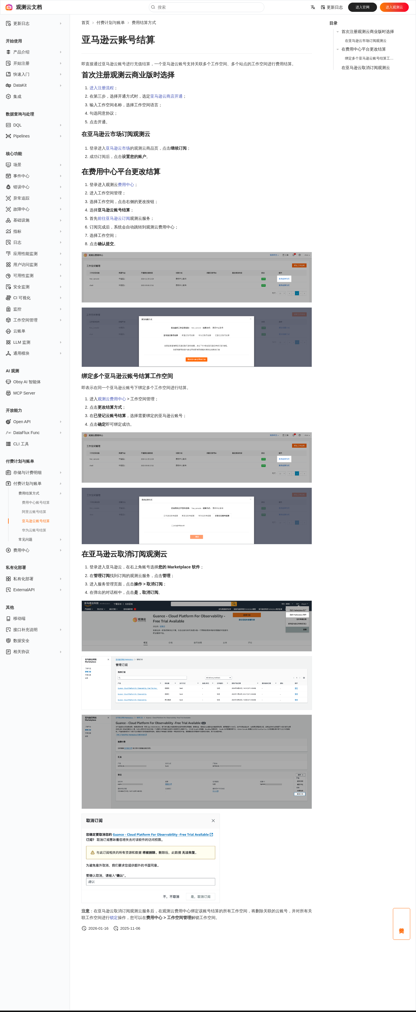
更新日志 (332, 7)
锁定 (114, 917)
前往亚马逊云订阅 (114, 218)
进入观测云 (394, 7)
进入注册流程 (102, 87)
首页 (85, 22)
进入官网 (362, 7)
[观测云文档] (9, 7)
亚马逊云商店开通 (166, 96)
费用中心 (126, 184)
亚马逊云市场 (118, 148)
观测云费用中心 (112, 399)
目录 (333, 23)
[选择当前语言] (312, 7)
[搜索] (206, 7)
